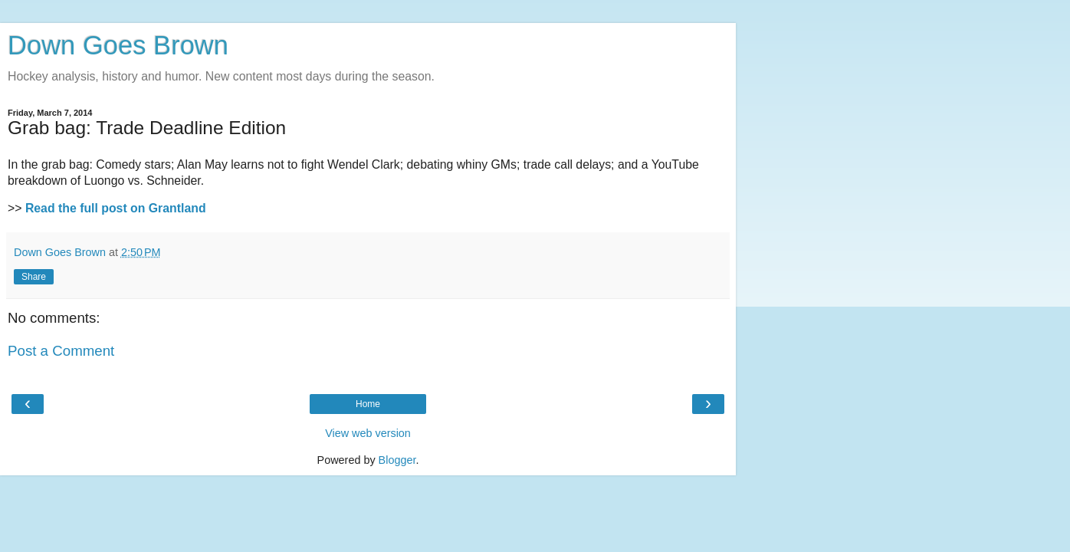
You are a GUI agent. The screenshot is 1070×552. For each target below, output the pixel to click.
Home (368, 404)
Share (33, 276)
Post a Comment (61, 351)
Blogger (397, 460)
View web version (368, 433)
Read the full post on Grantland (115, 208)
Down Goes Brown (118, 45)
